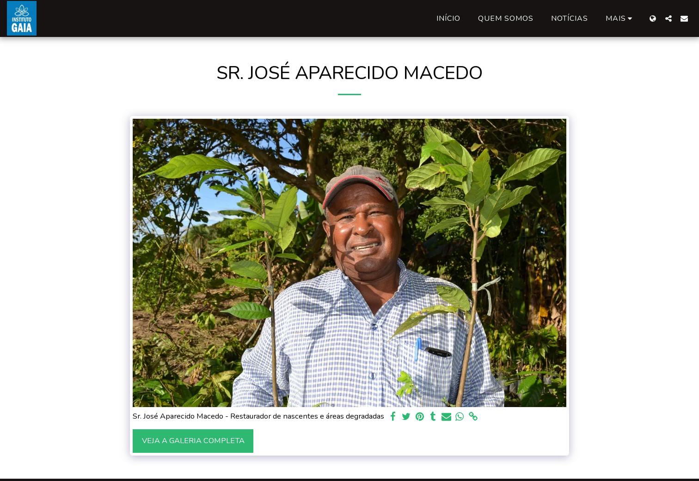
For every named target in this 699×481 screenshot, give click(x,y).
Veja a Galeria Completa (193, 440)
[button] (668, 18)
